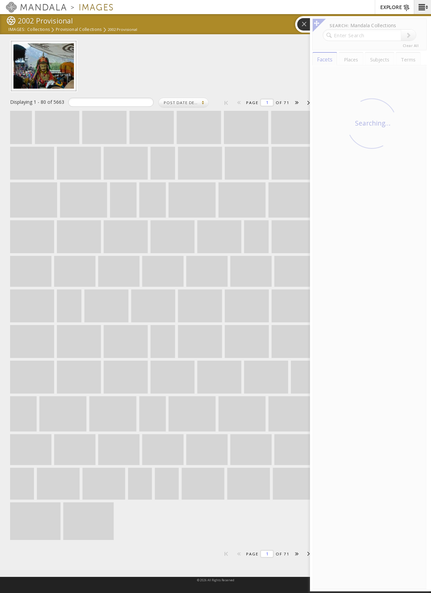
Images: (17, 30)
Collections (38, 30)
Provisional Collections (79, 30)
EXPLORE (395, 7)
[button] (422, 7)
